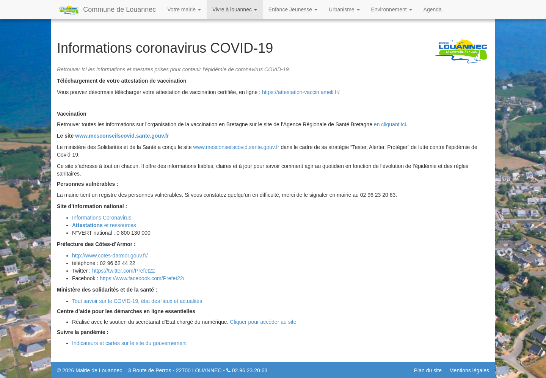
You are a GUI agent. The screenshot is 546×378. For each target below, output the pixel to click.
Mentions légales (469, 370)
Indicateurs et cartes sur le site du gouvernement (129, 343)
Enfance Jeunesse (292, 9)
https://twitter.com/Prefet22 (123, 271)
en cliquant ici (390, 124)
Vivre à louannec (234, 9)
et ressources (104, 225)
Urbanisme (344, 9)
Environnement (391, 9)
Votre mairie (184, 9)
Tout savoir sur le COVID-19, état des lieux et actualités (137, 301)
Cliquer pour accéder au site (263, 322)
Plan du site (428, 370)
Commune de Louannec (106, 10)
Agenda (433, 9)
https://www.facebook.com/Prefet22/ (142, 278)
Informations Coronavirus (101, 218)
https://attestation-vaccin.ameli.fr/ (301, 92)
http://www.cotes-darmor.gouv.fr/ (110, 256)
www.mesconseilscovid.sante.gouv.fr (122, 136)
